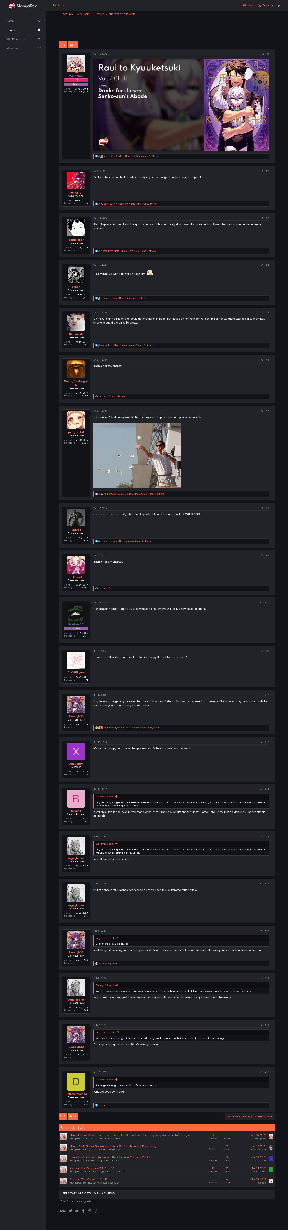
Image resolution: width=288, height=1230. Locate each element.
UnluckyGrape (259, 1149)
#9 (267, 555)
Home (10, 20)
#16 (267, 883)
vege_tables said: (106, 938)
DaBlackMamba (76, 1094)
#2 (267, 171)
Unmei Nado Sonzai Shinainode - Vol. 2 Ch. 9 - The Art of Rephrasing (113, 1146)
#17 (267, 930)
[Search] (59, 5)
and (112, 396)
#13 (267, 742)
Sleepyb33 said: (105, 796)
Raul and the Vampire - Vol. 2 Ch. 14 (92, 1168)
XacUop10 (76, 763)
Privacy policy (148, 1222)
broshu (76, 811)
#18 (267, 978)
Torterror (76, 192)
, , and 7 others (123, 298)
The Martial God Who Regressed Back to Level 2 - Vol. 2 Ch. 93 (110, 1157)
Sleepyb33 (76, 716)
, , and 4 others (126, 541)
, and (132, 727)
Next (71, 44)
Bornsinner (76, 239)
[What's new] (278, 5)
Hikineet (76, 577)
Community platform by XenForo (245, 1222)
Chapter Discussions (109, 1138)
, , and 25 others (130, 203)
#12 (267, 695)
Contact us (106, 1222)
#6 (267, 359)
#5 (267, 312)
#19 (267, 1025)
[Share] (263, 54)
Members (12, 48)
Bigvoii (76, 530)
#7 (267, 410)
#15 (267, 836)
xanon (76, 287)
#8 (267, 508)
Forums (11, 30)
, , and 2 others (131, 156)
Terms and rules (127, 1222)
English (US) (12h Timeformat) (77, 1222)
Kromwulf (76, 334)
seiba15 (262, 1182)
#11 (267, 651)
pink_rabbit (76, 432)
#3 (267, 218)
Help (163, 1222)
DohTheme (240, 1225)
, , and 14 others (134, 494)
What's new (14, 39)
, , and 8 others (128, 251)
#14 (267, 789)
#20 (267, 1072)
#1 (268, 54)
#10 (267, 602)
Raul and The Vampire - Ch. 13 (88, 1179)
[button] (24, 39)
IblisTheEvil (260, 1171)
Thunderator (260, 1160)
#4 (267, 265)
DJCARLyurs (76, 672)
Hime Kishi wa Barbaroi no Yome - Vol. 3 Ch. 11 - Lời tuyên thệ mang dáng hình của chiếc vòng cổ (131, 1135)
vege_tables (76, 858)
